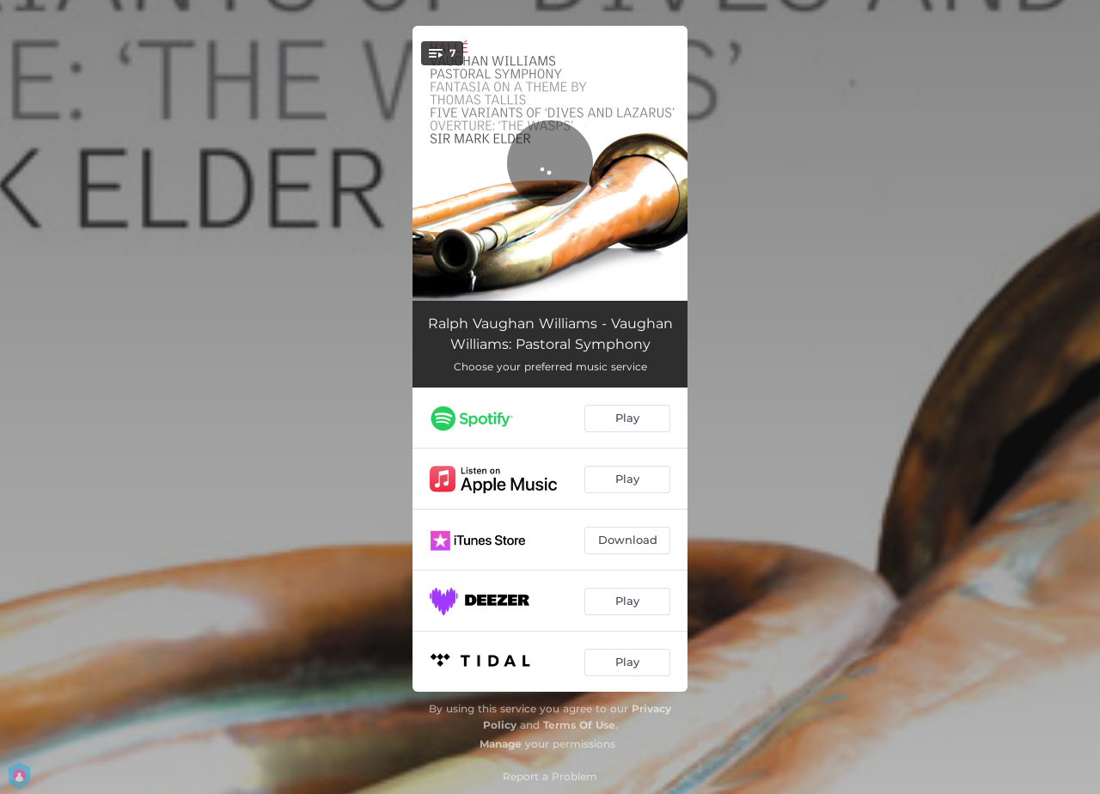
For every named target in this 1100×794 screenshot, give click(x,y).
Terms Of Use (579, 724)
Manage (501, 743)
